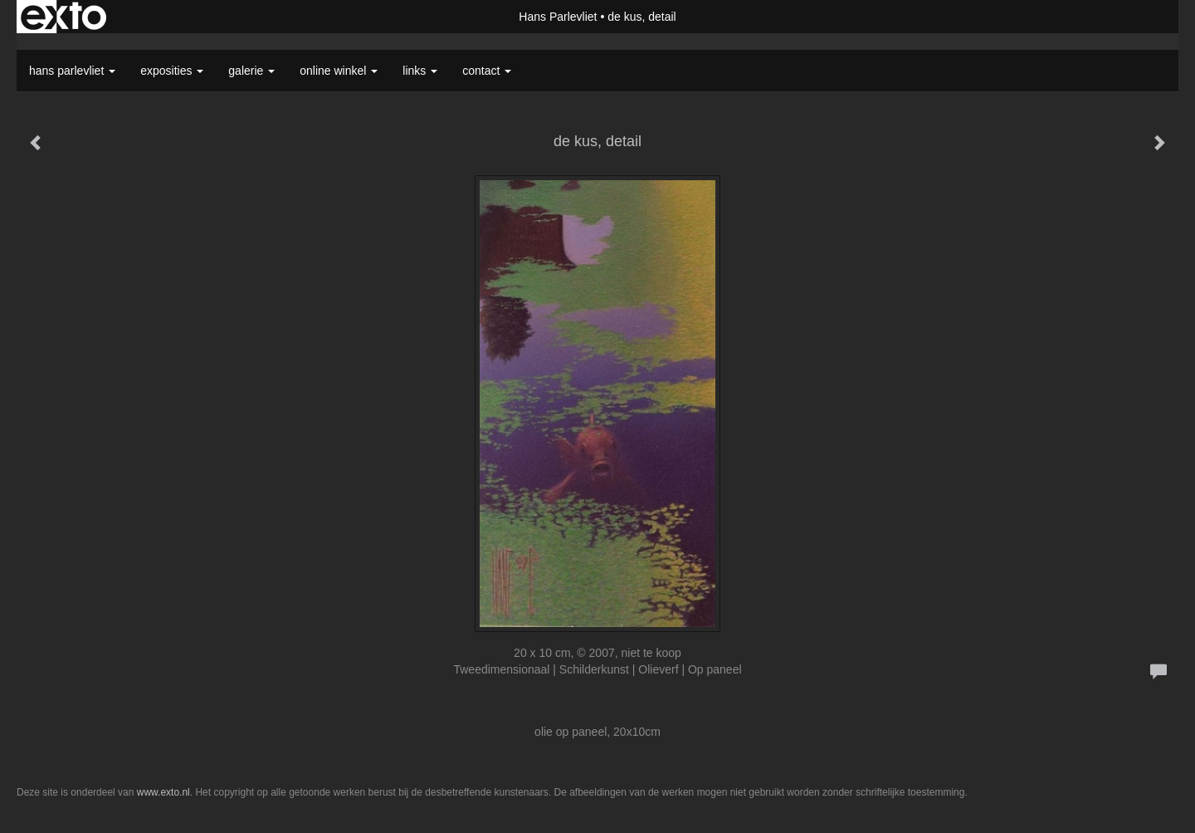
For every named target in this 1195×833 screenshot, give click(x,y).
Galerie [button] (251, 70)
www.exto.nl (163, 792)
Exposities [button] (171, 70)
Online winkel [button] (339, 70)
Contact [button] (486, 70)
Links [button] (419, 70)
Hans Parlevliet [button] (72, 70)
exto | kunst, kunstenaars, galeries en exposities (63, 16)
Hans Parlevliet (558, 16)
